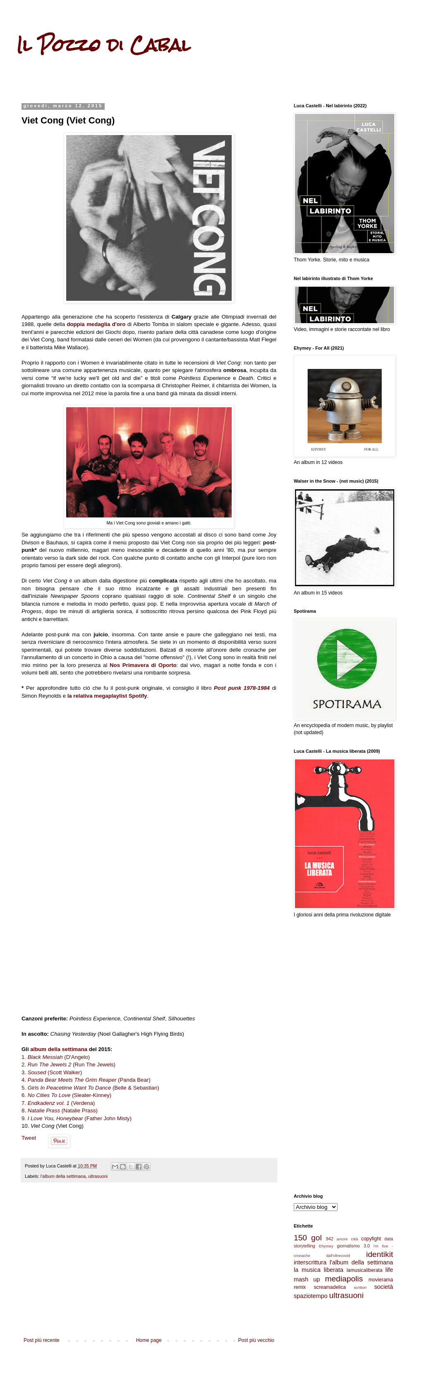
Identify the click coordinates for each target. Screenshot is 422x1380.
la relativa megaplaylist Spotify (107, 696)
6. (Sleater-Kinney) (66, 1095)
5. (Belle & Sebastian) (90, 1088)
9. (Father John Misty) (77, 1118)
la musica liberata (318, 1269)
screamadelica (329, 1287)
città (354, 1239)
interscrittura (310, 1262)
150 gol (308, 1237)
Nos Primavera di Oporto (143, 665)
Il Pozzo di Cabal (103, 45)
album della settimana (58, 1049)
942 (329, 1238)
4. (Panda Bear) (86, 1080)
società (383, 1286)
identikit (379, 1254)
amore (342, 1239)
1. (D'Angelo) (56, 1057)
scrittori (360, 1287)
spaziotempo (311, 1296)
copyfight (371, 1239)
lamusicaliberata (365, 1270)
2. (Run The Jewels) (68, 1064)
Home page (149, 1340)
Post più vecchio (256, 1340)
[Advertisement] (149, 1269)
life (389, 1269)
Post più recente (42, 1340)
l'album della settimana (63, 1176)
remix (300, 1287)
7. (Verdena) (58, 1103)
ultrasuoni (98, 1176)
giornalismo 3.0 (353, 1245)
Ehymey (326, 1246)
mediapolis (344, 1278)
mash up (307, 1279)
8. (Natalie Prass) (60, 1110)
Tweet (29, 1138)
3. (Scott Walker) (52, 1072)
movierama (381, 1280)
